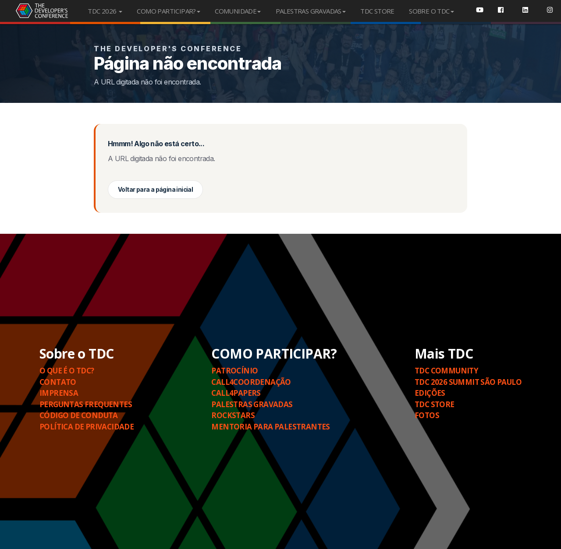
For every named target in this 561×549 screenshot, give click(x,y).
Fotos (427, 415)
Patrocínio (234, 371)
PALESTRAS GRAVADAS (311, 11)
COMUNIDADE (238, 11)
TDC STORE (434, 404)
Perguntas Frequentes (85, 404)
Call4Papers (235, 393)
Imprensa (58, 393)
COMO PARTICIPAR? (168, 11)
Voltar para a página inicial (155, 189)
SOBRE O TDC (431, 11)
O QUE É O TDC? (66, 371)
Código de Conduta (78, 415)
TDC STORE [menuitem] (377, 11)
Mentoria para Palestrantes (270, 427)
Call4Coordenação (251, 382)
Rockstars (233, 415)
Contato (57, 382)
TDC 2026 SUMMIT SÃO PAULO (468, 382)
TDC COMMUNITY (446, 371)
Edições (430, 393)
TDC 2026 (105, 11)
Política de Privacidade (86, 427)
